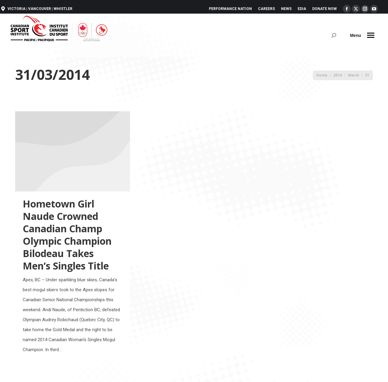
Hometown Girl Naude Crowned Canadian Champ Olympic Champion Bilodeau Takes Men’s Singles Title (67, 234)
